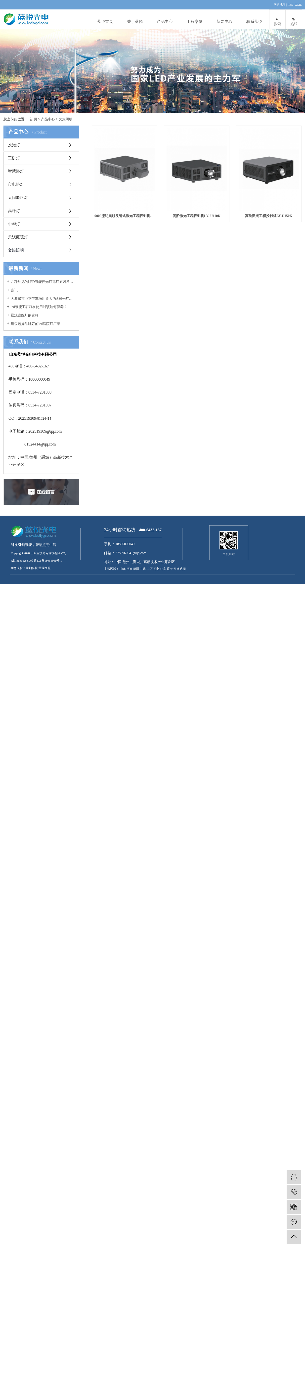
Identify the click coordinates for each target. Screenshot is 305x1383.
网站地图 (280, 4)
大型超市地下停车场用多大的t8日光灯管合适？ (43, 299)
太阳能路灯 (18, 197)
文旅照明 (66, 119)
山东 (123, 569)
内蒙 (183, 569)
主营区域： (111, 569)
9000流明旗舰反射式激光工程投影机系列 (126, 221)
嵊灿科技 (32, 568)
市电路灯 (16, 184)
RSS (290, 4)
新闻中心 (224, 21)
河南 (130, 569)
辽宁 (170, 569)
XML (298, 4)
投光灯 (14, 145)
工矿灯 (14, 158)
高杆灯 (14, 211)
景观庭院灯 (18, 237)
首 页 (34, 119)
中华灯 (14, 224)
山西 (150, 569)
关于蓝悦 (135, 21)
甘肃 (143, 569)
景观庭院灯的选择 (25, 315)
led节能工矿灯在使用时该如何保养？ (39, 307)
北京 (163, 569)
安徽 (177, 569)
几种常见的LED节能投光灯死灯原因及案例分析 (43, 282)
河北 (156, 569)
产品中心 (165, 21)
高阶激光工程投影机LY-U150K (126, 327)
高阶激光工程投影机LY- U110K (202, 221)
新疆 (136, 569)
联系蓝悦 (254, 21)
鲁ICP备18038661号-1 (48, 560)
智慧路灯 (16, 171)
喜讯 (14, 290)
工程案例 (195, 21)
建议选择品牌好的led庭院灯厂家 (35, 324)
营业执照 (44, 568)
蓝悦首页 (105, 21)
